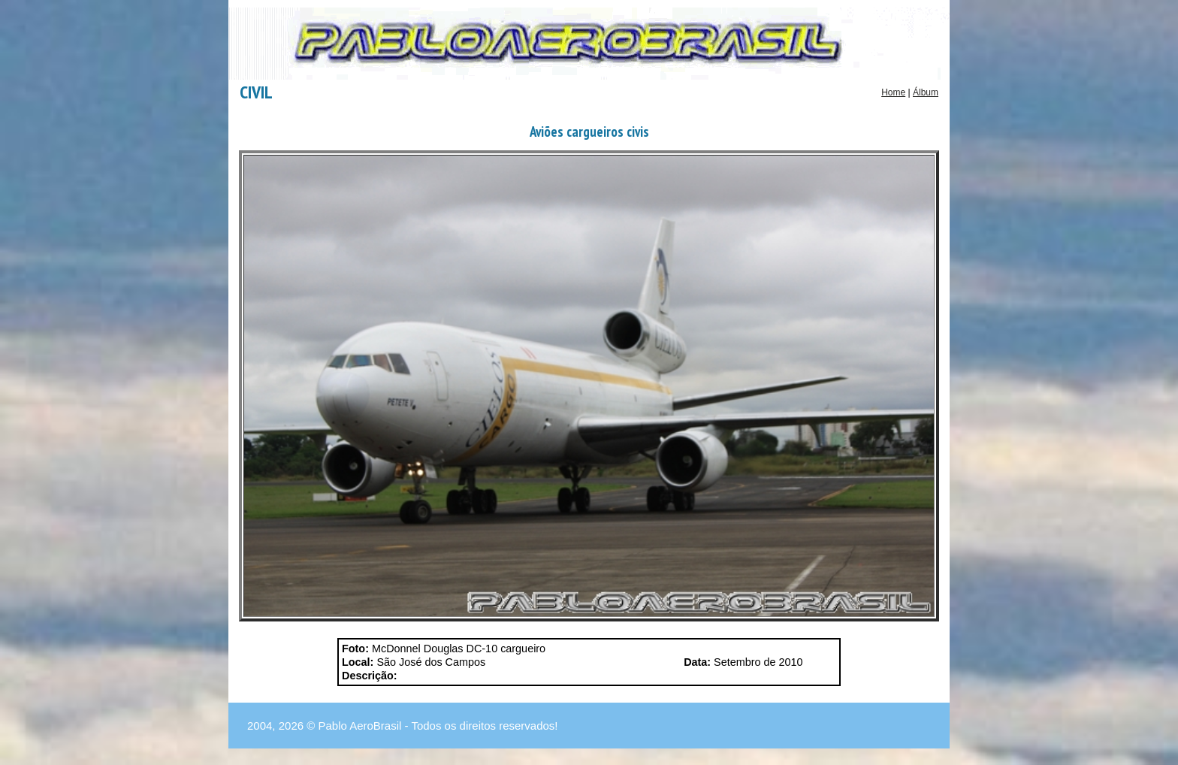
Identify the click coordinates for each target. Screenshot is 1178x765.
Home (893, 92)
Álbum (925, 92)
